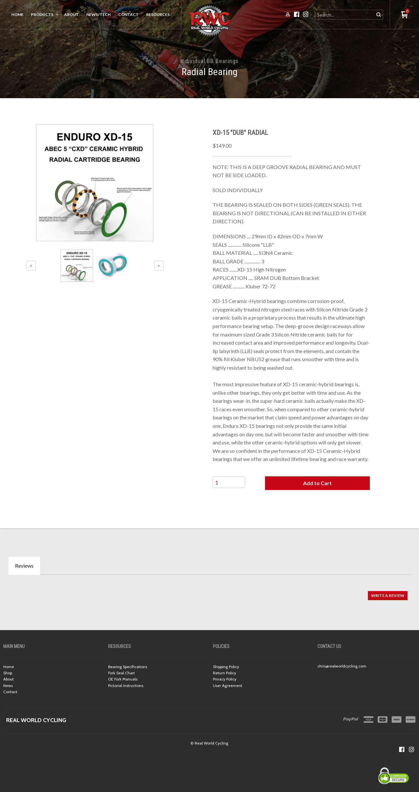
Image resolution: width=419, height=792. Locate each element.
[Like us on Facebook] (401, 749)
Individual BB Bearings (209, 61)
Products (42, 14)
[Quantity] (229, 482)
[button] (317, 483)
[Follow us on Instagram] (411, 749)
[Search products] (345, 14)
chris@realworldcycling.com (341, 666)
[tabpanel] (209, 592)
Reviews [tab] (24, 565)
